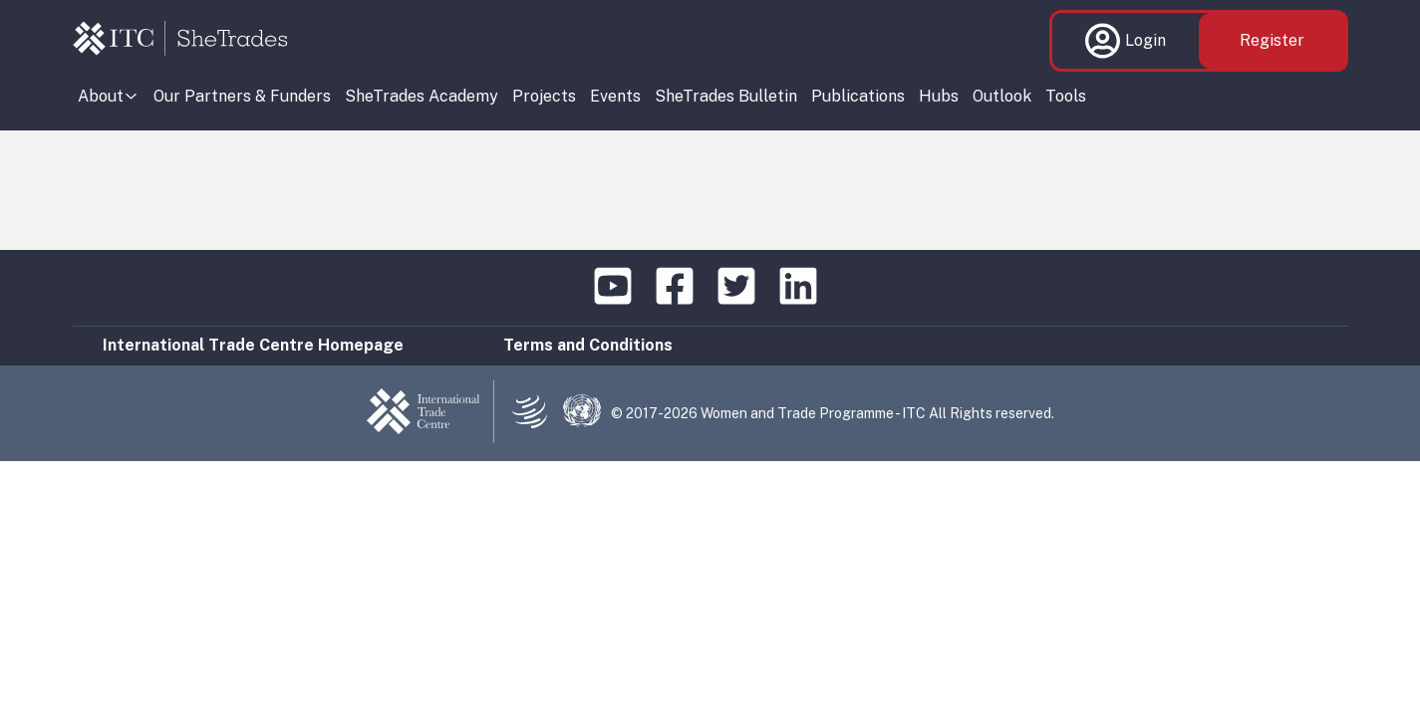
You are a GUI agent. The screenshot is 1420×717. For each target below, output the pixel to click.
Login (1125, 41)
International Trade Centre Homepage (253, 345)
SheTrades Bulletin (726, 96)
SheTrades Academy (421, 96)
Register (1272, 40)
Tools (1065, 96)
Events (615, 96)
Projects (544, 96)
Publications (858, 96)
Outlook (1002, 96)
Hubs (939, 96)
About (101, 96)
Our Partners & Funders (242, 96)
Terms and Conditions (588, 345)
